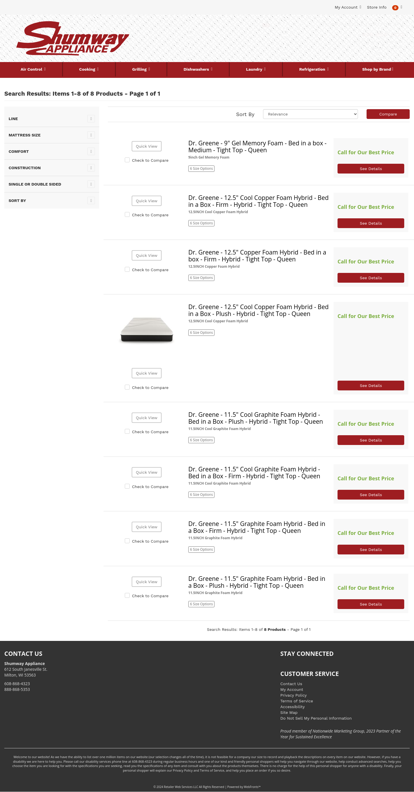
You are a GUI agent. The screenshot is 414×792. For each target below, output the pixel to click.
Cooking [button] (87, 69)
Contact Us (291, 683)
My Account (291, 689)
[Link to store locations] (341, 44)
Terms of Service (296, 701)
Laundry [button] (254, 69)
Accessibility (292, 706)
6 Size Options (201, 168)
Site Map (289, 712)
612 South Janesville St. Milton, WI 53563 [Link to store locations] (25, 669)
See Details (371, 168)
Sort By (245, 114)
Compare (388, 114)
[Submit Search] (266, 25)
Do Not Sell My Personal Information (316, 718)
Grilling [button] (140, 69)
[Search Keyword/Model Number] (203, 25)
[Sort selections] (310, 114)
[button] (397, 7)
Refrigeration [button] (313, 69)
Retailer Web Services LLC (181, 787)
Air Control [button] (32, 69)
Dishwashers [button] (197, 69)
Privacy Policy (293, 695)
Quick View (146, 146)
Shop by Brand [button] (376, 69)
